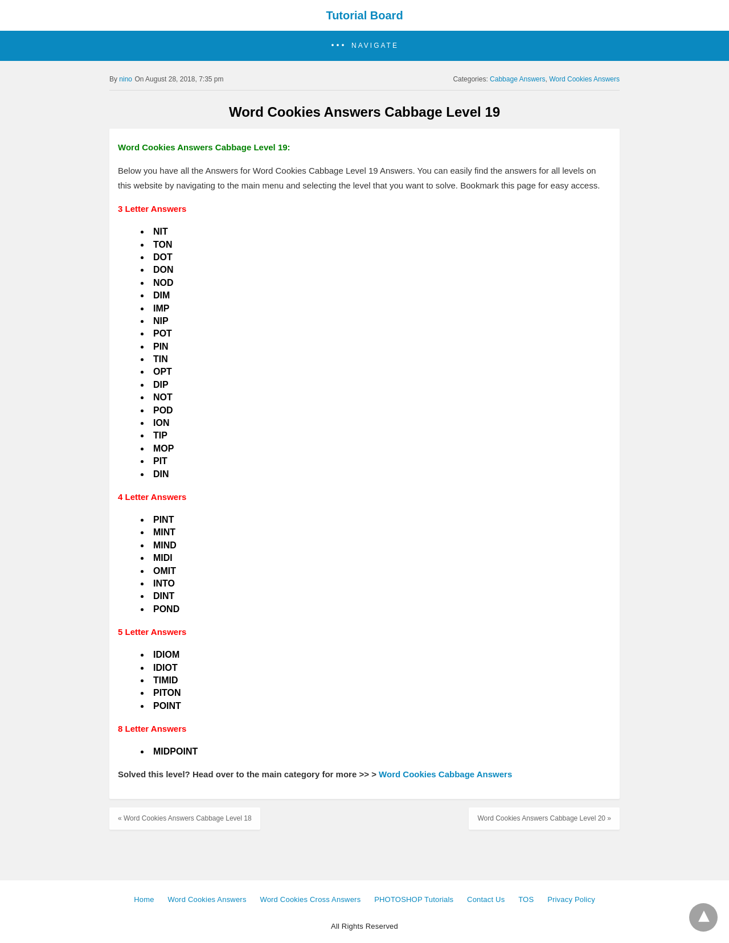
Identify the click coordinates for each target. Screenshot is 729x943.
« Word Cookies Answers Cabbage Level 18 (185, 818)
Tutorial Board (364, 15)
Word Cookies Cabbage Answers (445, 774)
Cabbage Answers (517, 79)
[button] (364, 46)
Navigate (375, 46)
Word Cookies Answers (584, 79)
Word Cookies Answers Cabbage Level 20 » (544, 818)
